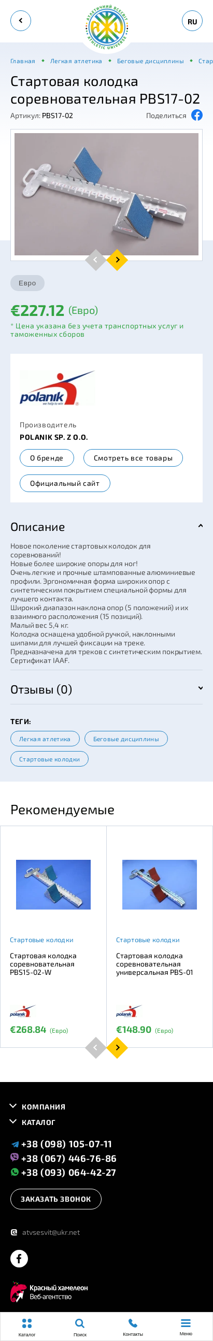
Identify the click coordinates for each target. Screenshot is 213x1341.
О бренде (47, 457)
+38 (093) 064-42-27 (63, 1171)
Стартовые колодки (49, 758)
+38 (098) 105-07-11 (61, 1144)
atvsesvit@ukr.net (45, 1232)
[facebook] (19, 1259)
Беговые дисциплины (126, 738)
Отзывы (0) (41, 689)
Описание (37, 526)
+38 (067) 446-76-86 (63, 1157)
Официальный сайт (65, 483)
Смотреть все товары (133, 457)
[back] (20, 20)
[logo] (107, 28)
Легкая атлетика (45, 738)
